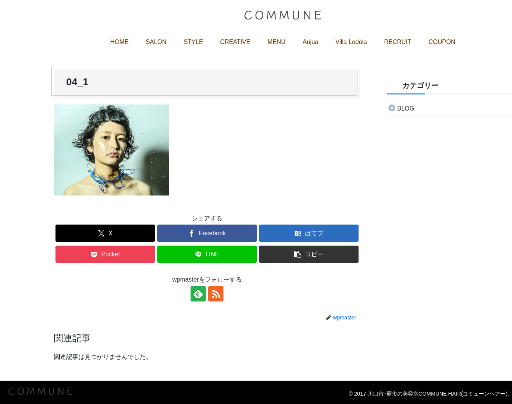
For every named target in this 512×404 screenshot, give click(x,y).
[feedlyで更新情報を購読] (198, 293)
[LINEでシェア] (207, 254)
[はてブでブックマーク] (309, 233)
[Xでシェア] (105, 233)
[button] (309, 254)
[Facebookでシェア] (207, 233)
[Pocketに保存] (105, 254)
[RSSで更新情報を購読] (215, 293)
